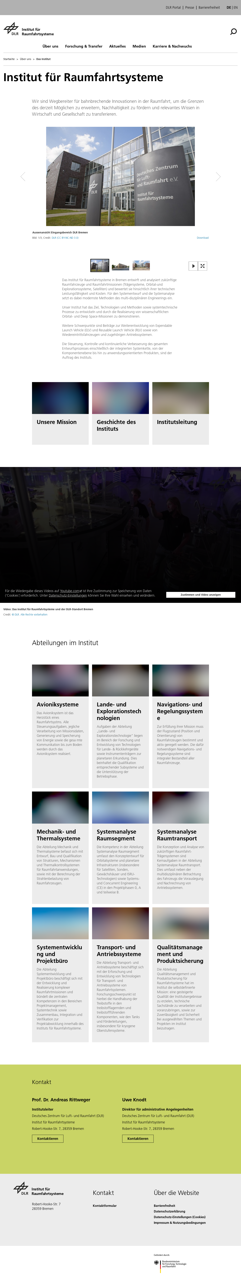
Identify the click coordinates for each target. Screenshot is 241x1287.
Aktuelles (117, 46)
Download (203, 237)
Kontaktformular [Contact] (105, 1206)
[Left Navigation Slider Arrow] (38, 176)
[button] (120, 192)
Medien (139, 46)
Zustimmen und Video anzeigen (201, 594)
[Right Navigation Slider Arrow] (205, 176)
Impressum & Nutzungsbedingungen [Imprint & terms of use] (180, 1223)
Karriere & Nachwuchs (172, 46)
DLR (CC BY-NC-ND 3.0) (65, 237)
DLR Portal (173, 7)
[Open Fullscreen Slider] (202, 266)
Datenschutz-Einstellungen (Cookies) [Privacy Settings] (179, 1217)
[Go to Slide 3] (141, 265)
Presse (189, 7)
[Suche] (233, 31)
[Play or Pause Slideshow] (193, 266)
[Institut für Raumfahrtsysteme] (28, 28)
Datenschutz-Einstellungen (68, 595)
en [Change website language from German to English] (236, 7)
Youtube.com (69, 591)
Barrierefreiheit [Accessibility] (164, 1206)
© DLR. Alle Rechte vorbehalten (29, 614)
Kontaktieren (47, 1138)
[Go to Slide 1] (99, 265)
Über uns (50, 46)
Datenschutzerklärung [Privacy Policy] (169, 1211)
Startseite (9, 59)
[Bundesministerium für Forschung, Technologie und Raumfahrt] (172, 1276)
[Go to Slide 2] (120, 265)
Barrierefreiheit (209, 7)
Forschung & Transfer (83, 46)
